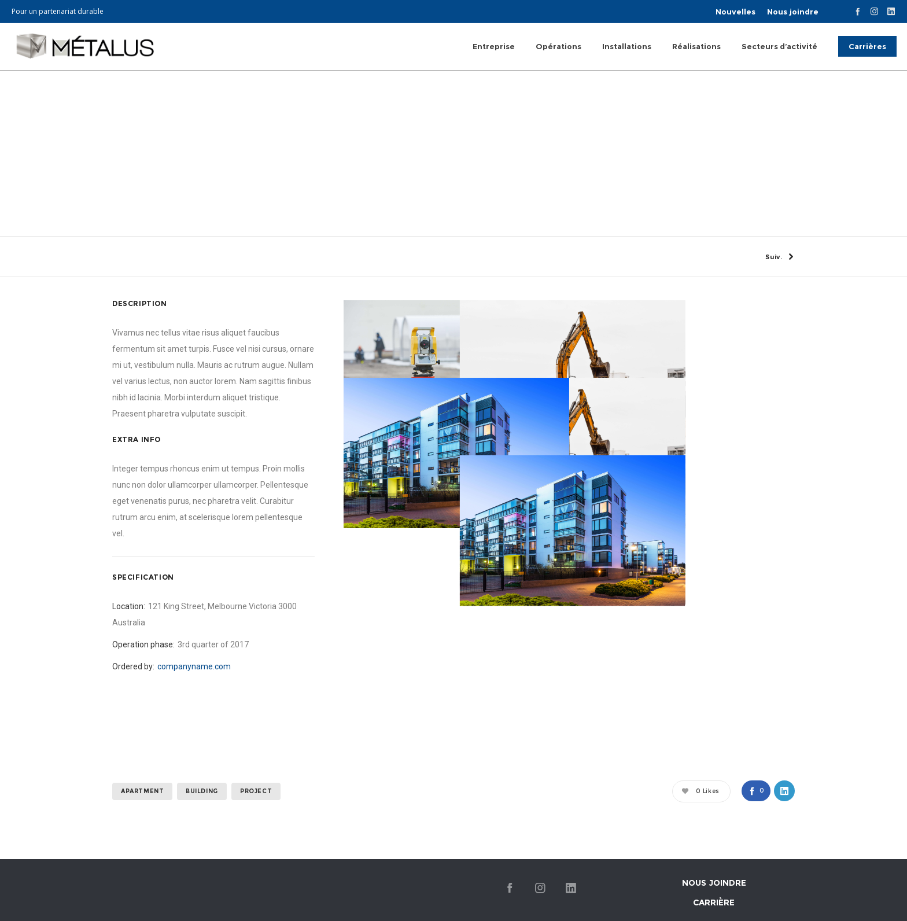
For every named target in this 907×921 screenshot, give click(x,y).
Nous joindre (792, 11)
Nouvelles (735, 11)
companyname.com (194, 733)
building (202, 858)
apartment (142, 858)
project (256, 858)
